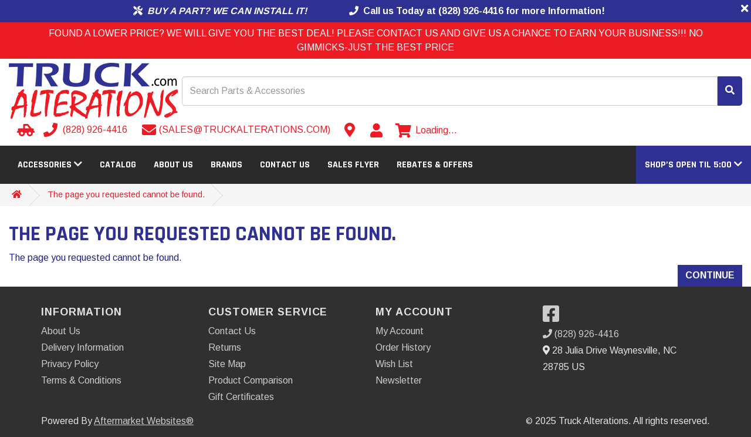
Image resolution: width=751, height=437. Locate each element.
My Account (400, 331)
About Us (173, 165)
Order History (403, 347)
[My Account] (376, 130)
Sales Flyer (353, 165)
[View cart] (426, 130)
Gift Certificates (241, 397)
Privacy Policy (70, 364)
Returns (224, 347)
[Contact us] (350, 130)
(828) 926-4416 (581, 334)
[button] (693, 165)
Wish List (394, 364)
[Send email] (236, 130)
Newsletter (399, 380)
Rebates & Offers (435, 165)
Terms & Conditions (81, 380)
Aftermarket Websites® (144, 421)
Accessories (50, 165)
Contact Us (285, 165)
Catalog (118, 165)
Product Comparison (250, 380)
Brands (226, 165)
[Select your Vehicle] (24, 130)
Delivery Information (82, 347)
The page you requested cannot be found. (126, 194)
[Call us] (86, 130)
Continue (710, 275)
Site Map (227, 364)
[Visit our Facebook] (554, 317)
